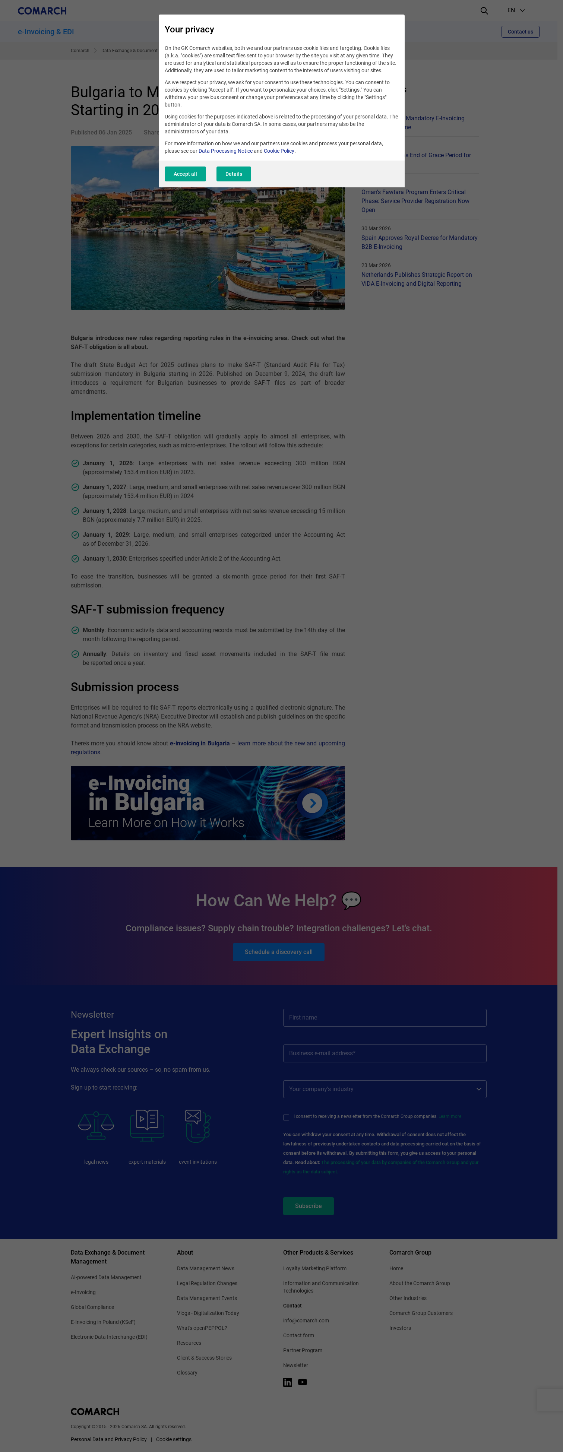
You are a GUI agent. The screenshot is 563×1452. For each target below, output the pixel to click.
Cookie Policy (279, 151)
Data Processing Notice (226, 151)
